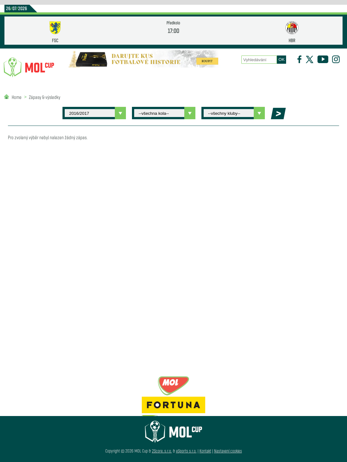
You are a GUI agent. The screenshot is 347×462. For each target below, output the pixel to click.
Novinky (77, 76)
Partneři (83, 101)
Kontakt (205, 450)
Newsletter (294, 76)
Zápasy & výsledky (44, 97)
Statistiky (145, 76)
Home (17, 97)
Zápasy (220, 76)
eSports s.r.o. (186, 450)
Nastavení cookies (228, 450)
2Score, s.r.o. (162, 450)
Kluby (111, 76)
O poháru (185, 76)
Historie (255, 76)
